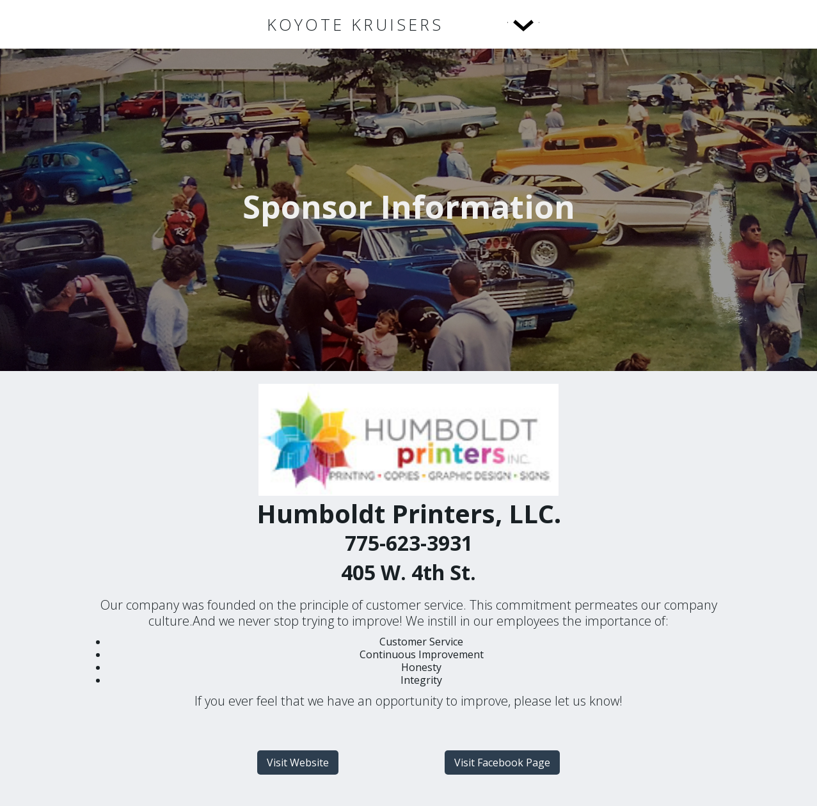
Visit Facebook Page (502, 762)
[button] (497, 24)
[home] (355, 24)
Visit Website (298, 762)
